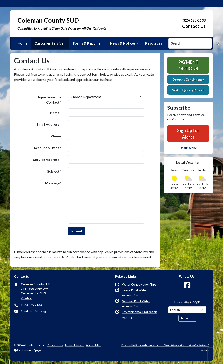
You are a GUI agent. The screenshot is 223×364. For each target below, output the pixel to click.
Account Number (47, 148)
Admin (205, 350)
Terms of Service (74, 345)
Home (22, 43)
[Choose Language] (187, 309)
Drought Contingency (188, 79)
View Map (26, 298)
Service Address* (47, 159)
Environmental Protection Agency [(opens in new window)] (139, 314)
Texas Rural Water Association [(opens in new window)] (134, 292)
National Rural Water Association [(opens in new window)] (136, 303)
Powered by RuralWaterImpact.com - (165, 345)
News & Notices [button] (123, 43)
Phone (56, 136)
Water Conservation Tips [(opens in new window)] (139, 284)
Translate (187, 318)
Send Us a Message (34, 311)
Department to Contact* (48, 99)
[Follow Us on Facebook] (187, 285)
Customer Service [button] (48, 43)
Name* (55, 112)
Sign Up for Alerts (188, 133)
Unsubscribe (188, 148)
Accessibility (93, 345)
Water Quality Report (188, 90)
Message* (53, 183)
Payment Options (188, 65)
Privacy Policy (55, 345)
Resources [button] (153, 43)
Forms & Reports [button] (86, 43)
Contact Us (194, 26)
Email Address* (48, 124)
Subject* (54, 171)
